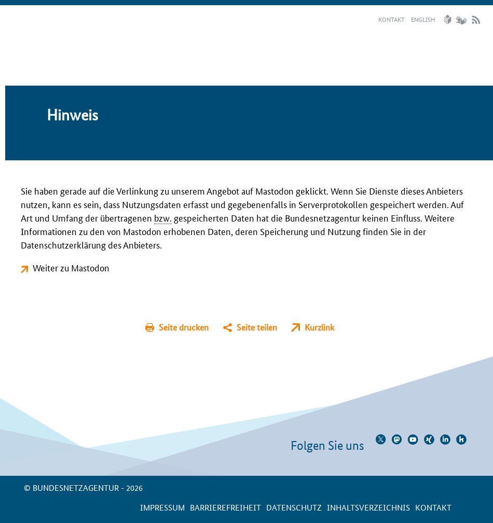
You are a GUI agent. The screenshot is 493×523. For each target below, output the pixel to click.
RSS (476, 20)
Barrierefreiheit (225, 507)
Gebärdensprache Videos (461, 20)
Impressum (162, 507)
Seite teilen (257, 327)
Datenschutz (294, 507)
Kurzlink (319, 327)
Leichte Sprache (449, 20)
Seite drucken (184, 327)
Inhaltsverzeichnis (368, 507)
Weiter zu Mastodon (71, 267)
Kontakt (391, 19)
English (423, 19)
